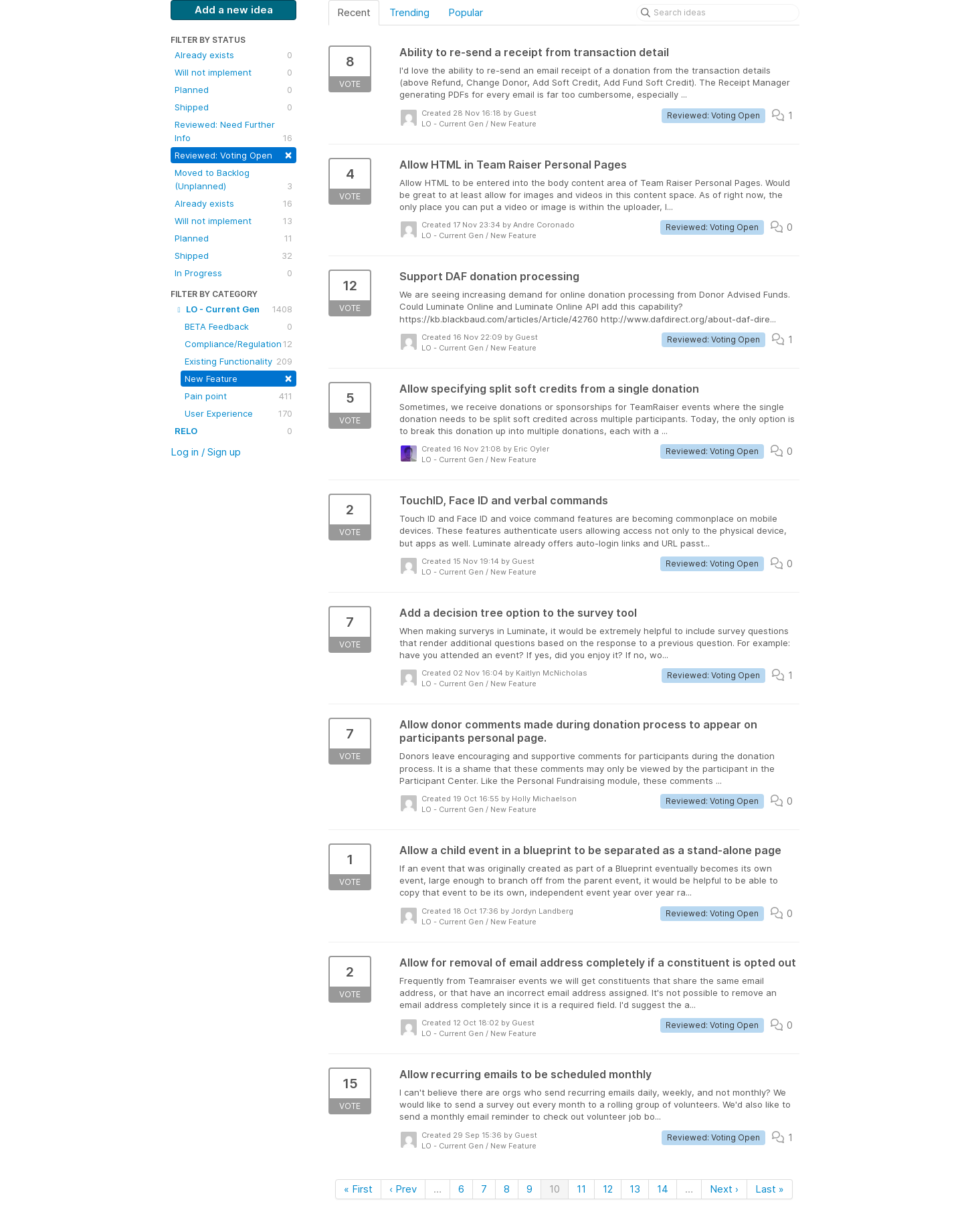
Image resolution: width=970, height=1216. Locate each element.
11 (581, 1189)
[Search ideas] (717, 12)
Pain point (238, 396)
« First (358, 1189)
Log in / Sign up (206, 451)
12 (608, 1189)
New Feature (238, 378)
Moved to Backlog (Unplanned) (233, 180)
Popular (465, 12)
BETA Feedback (238, 326)
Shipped (233, 107)
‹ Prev (403, 1189)
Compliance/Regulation (238, 343)
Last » (769, 1189)
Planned (233, 89)
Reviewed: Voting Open (233, 154)
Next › (724, 1189)
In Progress (233, 273)
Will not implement (233, 72)
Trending (409, 12)
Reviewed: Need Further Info (233, 131)
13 (634, 1189)
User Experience (238, 413)
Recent (354, 12)
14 (662, 1189)
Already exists (233, 55)
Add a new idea (234, 9)
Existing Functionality (238, 361)
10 (554, 1189)
